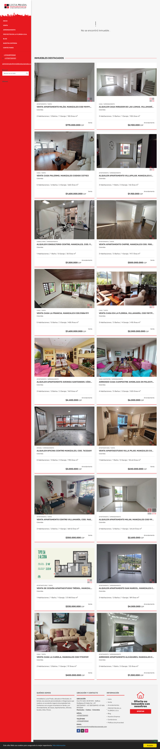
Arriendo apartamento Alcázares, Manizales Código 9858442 (126, 657)
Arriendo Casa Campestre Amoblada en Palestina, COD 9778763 (126, 382)
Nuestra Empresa (10, 43)
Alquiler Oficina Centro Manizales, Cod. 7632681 (64, 451)
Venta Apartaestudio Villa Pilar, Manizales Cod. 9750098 (126, 451)
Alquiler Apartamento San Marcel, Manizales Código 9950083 (126, 588)
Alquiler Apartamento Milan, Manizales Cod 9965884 (126, 519)
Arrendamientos (113, 705)
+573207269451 (10, 58)
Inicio (5, 21)
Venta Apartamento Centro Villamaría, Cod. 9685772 (64, 519)
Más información (59, 745)
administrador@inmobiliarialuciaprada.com (17, 64)
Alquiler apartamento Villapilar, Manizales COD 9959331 (126, 176)
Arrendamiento (9, 30)
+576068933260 (10, 55)
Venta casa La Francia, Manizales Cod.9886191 (63, 313)
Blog (5, 39)
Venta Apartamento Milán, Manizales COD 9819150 (64, 107)
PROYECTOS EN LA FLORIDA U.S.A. (15, 34)
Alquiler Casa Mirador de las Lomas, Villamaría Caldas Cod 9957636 (126, 107)
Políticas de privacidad (116, 723)
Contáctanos (8, 48)
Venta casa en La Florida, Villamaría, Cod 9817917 (126, 313)
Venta (5, 25)
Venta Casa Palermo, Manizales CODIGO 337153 (63, 176)
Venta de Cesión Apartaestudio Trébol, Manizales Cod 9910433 (64, 588)
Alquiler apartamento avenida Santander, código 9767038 (64, 382)
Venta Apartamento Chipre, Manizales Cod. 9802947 (126, 244)
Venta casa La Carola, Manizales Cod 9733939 (63, 657)
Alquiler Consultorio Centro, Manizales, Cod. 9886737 (64, 244)
